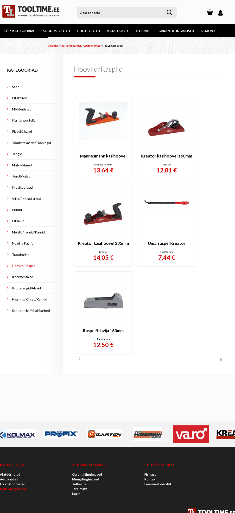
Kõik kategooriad (70, 45)
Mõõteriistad (22, 109)
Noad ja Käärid (22, 243)
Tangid (17, 154)
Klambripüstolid (24, 120)
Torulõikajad (21, 176)
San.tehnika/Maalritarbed (31, 310)
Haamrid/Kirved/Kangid (29, 299)
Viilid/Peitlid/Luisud (26, 199)
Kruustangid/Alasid (26, 288)
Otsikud (18, 221)
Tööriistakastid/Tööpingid (31, 143)
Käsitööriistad (92, 45)
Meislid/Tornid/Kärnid (28, 232)
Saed (15, 87)
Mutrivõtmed (22, 165)
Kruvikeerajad (22, 187)
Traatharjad (20, 255)
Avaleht (53, 45)
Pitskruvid (19, 98)
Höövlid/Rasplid (112, 45)
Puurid (17, 210)
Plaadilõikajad (22, 131)
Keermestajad (22, 277)
